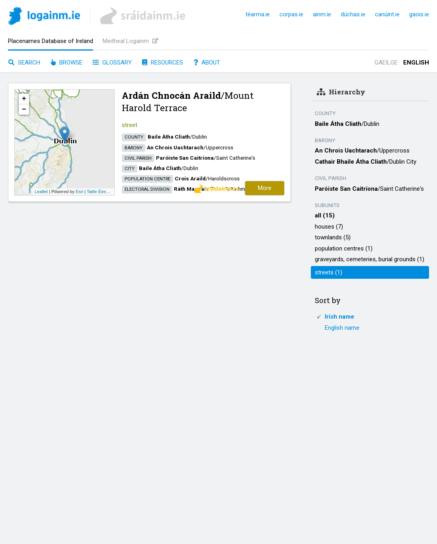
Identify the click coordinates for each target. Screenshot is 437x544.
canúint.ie (387, 14)
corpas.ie (291, 14)
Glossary (112, 62)
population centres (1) (344, 248)
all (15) (325, 215)
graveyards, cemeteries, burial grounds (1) (369, 259)
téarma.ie (258, 14)
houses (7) (329, 226)
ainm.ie (322, 14)
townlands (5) (333, 237)
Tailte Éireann (100, 191)
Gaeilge (386, 62)
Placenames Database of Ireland (50, 41)
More (264, 188)
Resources (162, 62)
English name (342, 327)
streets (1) (328, 272)
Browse (66, 62)
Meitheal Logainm (130, 41)
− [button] (24, 109)
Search (24, 62)
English (416, 62)
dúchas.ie (353, 14)
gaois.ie (419, 14)
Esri (79, 191)
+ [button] (24, 99)
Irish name (339, 316)
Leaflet (41, 191)
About (206, 62)
